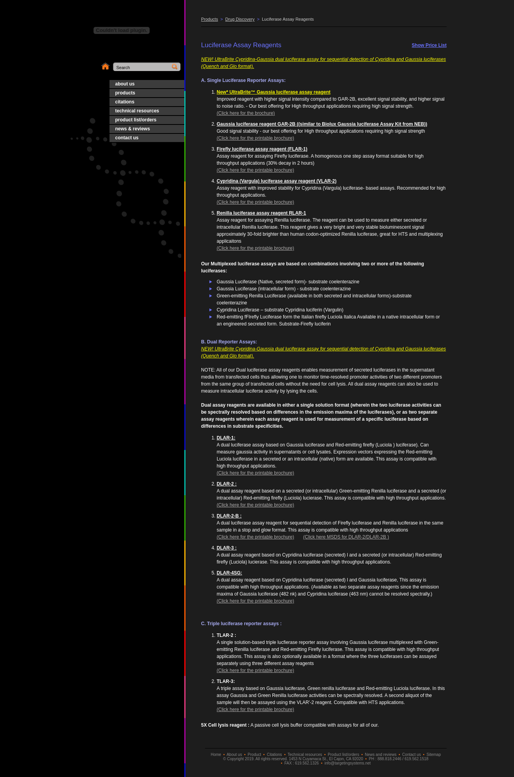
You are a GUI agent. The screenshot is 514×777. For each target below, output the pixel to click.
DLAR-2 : (227, 484)
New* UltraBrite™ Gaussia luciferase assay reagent (273, 92)
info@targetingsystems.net (348, 763)
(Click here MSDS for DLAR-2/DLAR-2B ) (346, 537)
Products (209, 19)
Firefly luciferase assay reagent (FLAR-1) (262, 149)
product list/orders (136, 120)
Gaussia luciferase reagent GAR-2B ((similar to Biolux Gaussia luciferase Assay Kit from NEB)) (322, 124)
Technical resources (305, 754)
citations (124, 102)
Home (216, 754)
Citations (274, 754)
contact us (127, 137)
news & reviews (132, 129)
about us (125, 84)
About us (234, 754)
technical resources (137, 111)
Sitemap (434, 754)
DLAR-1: (226, 438)
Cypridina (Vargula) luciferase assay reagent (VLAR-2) (276, 181)
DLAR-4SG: (229, 573)
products (125, 93)
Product (254, 754)
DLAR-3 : (227, 548)
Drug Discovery (239, 19)
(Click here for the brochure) (246, 113)
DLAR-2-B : (229, 516)
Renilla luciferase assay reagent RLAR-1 (261, 213)
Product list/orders (343, 754)
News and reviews (380, 754)
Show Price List (429, 45)
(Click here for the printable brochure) (255, 138)
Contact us (411, 754)
